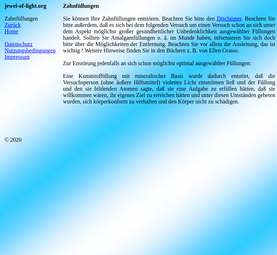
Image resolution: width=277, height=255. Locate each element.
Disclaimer (229, 19)
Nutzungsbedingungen (30, 50)
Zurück (13, 25)
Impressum (17, 57)
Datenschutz (19, 44)
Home (11, 31)
